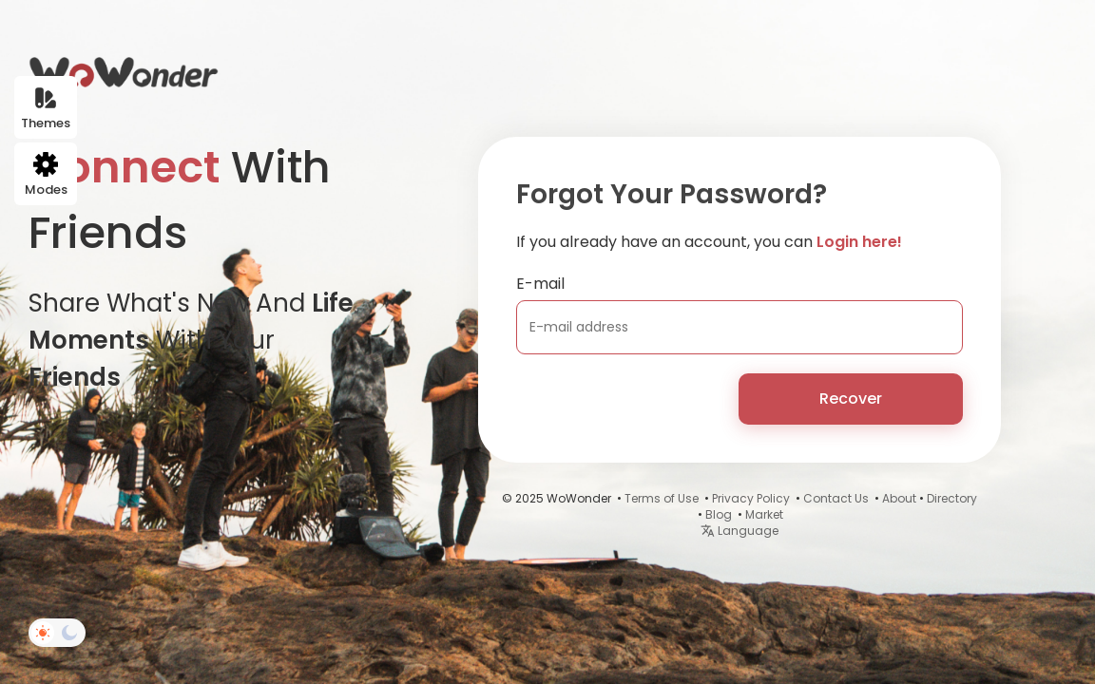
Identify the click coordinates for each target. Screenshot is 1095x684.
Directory (952, 498)
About (899, 498)
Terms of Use (661, 498)
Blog (718, 514)
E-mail (540, 283)
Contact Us (836, 498)
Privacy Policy (751, 498)
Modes (46, 175)
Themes (45, 109)
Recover (850, 398)
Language (739, 530)
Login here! (859, 242)
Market (764, 514)
